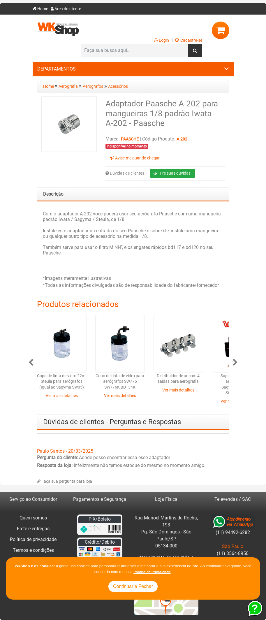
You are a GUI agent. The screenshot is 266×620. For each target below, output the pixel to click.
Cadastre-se (188, 40)
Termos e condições (33, 550)
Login (161, 40)
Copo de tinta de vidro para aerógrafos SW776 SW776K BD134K (120, 381)
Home (40, 8)
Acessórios (118, 86)
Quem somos (33, 518)
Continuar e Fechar (133, 586)
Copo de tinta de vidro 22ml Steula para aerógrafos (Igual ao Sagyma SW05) (61, 381)
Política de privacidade (33, 539)
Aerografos (93, 86)
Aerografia (68, 86)
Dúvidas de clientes (124, 173)
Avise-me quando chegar (135, 158)
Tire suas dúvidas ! (173, 173)
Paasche (130, 139)
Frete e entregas (33, 528)
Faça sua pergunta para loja (64, 481)
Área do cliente (66, 8)
